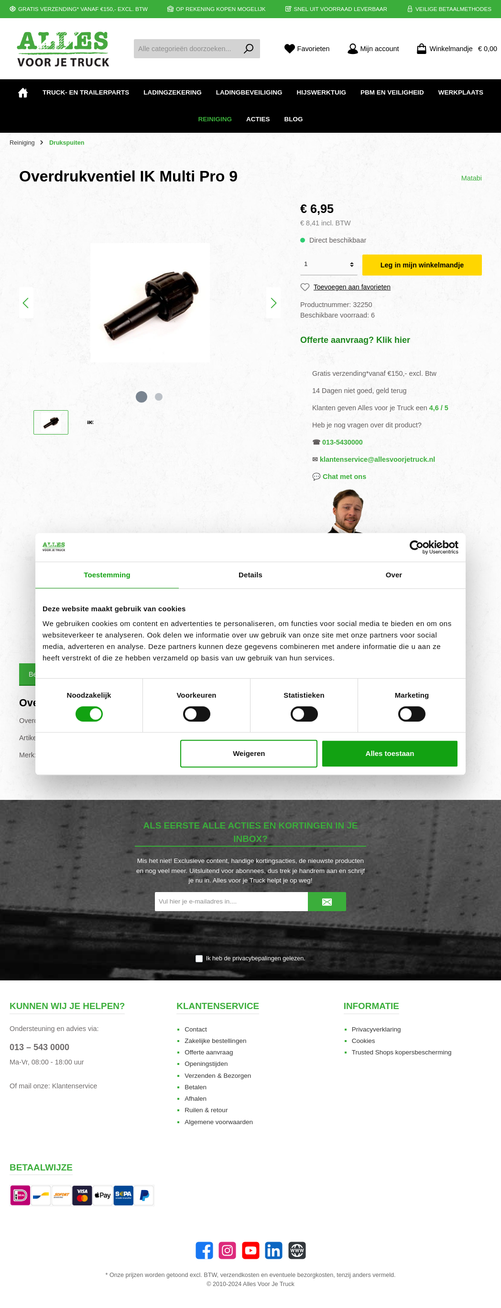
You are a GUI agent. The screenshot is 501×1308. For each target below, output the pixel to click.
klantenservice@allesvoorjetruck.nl (377, 459)
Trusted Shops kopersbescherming (402, 1052)
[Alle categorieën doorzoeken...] (186, 48)
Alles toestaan (390, 753)
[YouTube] (250, 1250)
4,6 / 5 (438, 408)
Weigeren (249, 753)
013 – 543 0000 (39, 1047)
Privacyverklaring (376, 1029)
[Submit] (327, 901)
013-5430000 (342, 442)
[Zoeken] (249, 48)
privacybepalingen (256, 958)
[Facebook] (204, 1250)
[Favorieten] (307, 49)
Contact (196, 1029)
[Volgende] (273, 303)
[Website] (297, 1250)
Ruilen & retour (206, 1110)
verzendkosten (240, 1275)
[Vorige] (26, 303)
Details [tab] (250, 575)
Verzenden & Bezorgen (218, 1075)
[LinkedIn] (273, 1250)
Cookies (363, 1040)
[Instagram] (227, 1250)
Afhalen (196, 1098)
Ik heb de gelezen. (255, 958)
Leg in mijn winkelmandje (422, 265)
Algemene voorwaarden (219, 1122)
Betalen (196, 1087)
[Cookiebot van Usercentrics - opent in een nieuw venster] (416, 547)
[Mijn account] (373, 49)
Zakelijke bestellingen (215, 1040)
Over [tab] (394, 575)
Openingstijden (206, 1063)
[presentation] (250, 933)
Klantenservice (74, 1086)
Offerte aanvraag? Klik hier (355, 340)
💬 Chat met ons (339, 476)
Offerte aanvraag (209, 1052)
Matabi (471, 178)
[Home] (23, 92)
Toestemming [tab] (107, 575)
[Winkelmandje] (454, 49)
